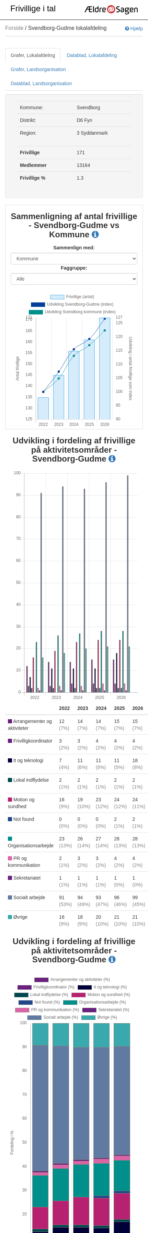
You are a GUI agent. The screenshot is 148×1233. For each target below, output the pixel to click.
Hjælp (134, 28)
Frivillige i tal (33, 8)
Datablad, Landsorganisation (41, 83)
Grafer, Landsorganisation (38, 69)
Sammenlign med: (74, 247)
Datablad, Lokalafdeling (92, 55)
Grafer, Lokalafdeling (33, 55)
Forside (14, 28)
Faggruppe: (74, 268)
